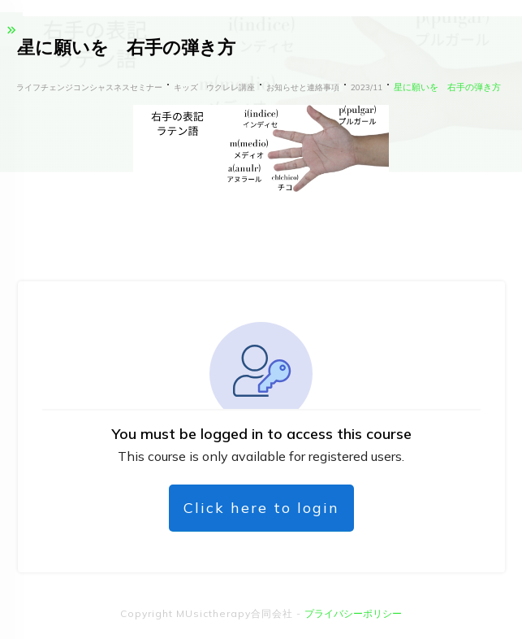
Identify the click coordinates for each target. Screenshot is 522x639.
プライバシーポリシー (353, 613)
